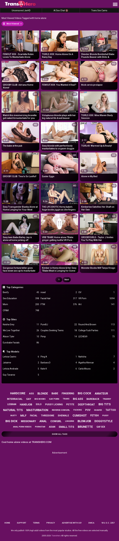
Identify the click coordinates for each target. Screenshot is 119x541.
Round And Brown (96, 324)
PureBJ (59, 324)
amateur (101, 393)
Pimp (59, 336)
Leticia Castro (21, 356)
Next (66, 279)
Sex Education (21, 298)
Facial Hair (59, 298)
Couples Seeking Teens (59, 330)
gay (28, 399)
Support (21, 523)
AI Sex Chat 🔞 (61, 10)
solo (39, 404)
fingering (68, 393)
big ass (78, 398)
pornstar (40, 427)
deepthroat (86, 404)
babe (55, 393)
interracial (15, 399)
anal (43, 421)
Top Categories (14, 287)
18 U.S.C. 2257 (108, 523)
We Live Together (21, 330)
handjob (26, 404)
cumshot (80, 415)
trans (66, 399)
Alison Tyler (21, 336)
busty (13, 415)
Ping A (59, 356)
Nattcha (96, 356)
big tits (105, 404)
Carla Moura (96, 368)
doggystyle (103, 421)
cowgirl (56, 421)
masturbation (37, 410)
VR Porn (96, 298)
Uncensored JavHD (21, 10)
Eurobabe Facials (21, 342)
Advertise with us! (72, 523)
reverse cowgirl (61, 410)
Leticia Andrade (21, 368)
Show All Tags (59, 434)
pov (87, 410)
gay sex (101, 427)
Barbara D (59, 362)
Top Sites (11, 319)
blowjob (84, 421)
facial (33, 415)
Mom (21, 304)
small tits (66, 426)
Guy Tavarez (21, 375)
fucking (77, 410)
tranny (107, 399)
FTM (59, 304)
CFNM (21, 310)
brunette (85, 427)
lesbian (11, 404)
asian (52, 427)
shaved (98, 410)
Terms (36, 523)
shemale (63, 415)
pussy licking (54, 404)
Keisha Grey (21, 324)
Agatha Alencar (96, 362)
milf (23, 415)
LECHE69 (96, 336)
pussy (105, 415)
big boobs (40, 399)
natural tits (13, 410)
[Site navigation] (115, 4)
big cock (84, 393)
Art (96, 304)
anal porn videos (22, 427)
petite (70, 404)
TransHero (56, 536)
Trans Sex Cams (99, 10)
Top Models (12, 351)
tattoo (111, 410)
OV (96, 292)
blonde (42, 393)
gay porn (54, 399)
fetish (94, 415)
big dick (11, 421)
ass (31, 393)
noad (59, 292)
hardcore (17, 393)
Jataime (21, 362)
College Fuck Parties (96, 330)
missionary (28, 421)
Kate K (59, 368)
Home (7, 523)
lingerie (69, 421)
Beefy (21, 292)
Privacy (50, 523)
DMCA (91, 523)
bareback (93, 399)
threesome (47, 415)
